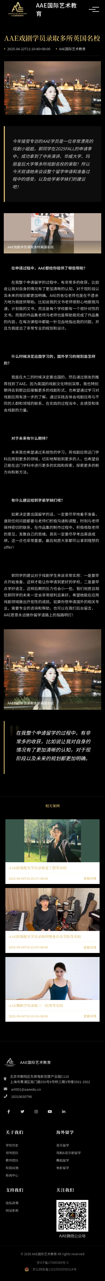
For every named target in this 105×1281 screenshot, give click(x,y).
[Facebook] (8, 1111)
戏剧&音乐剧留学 (68, 1152)
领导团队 (12, 1152)
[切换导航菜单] (92, 9)
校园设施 (12, 1167)
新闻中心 (12, 1175)
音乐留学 (62, 1145)
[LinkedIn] (64, 1111)
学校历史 (12, 1145)
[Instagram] (36, 1111)
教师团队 (12, 1160)
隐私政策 (12, 1202)
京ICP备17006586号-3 (53, 1262)
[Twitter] (22, 1111)
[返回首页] (43, 9)
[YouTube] (50, 1111)
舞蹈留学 (62, 1160)
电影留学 (62, 1167)
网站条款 (12, 1210)
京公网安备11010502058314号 (54, 1269)
